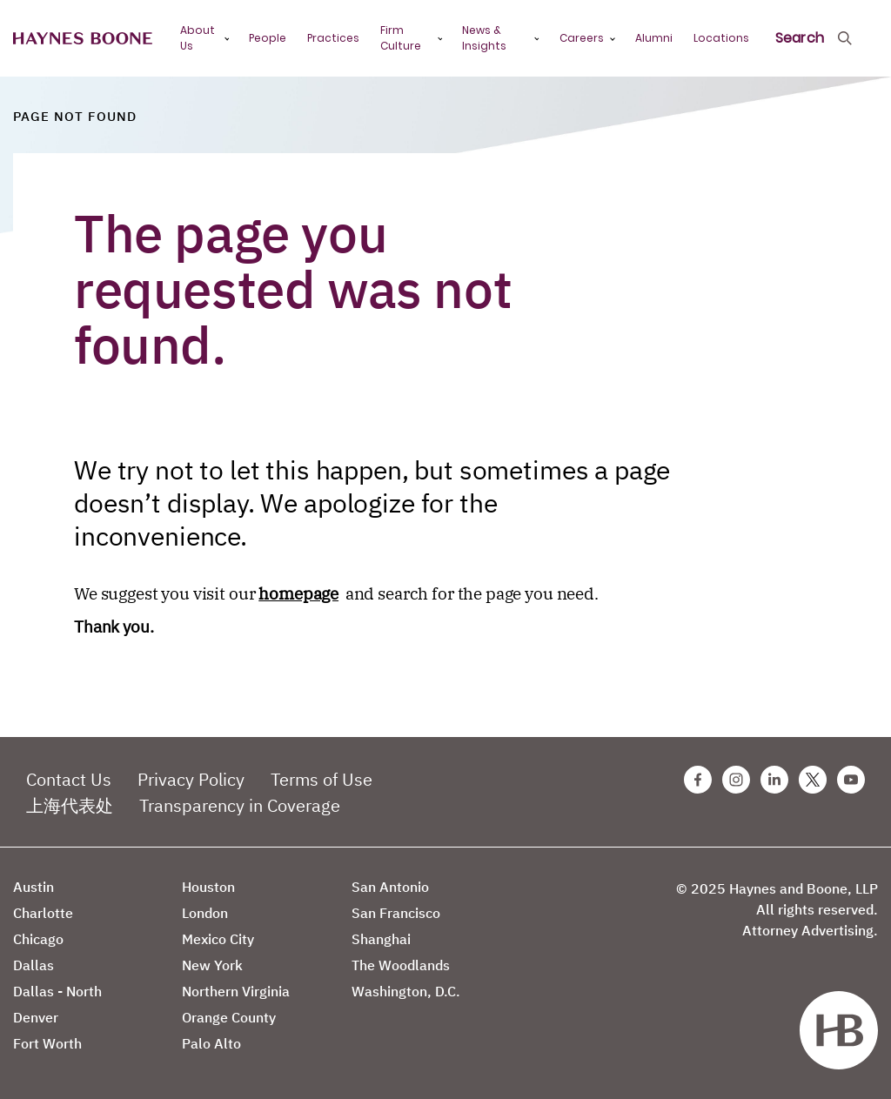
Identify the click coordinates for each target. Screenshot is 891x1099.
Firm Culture (400, 38)
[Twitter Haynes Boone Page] (813, 780)
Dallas (33, 965)
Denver (35, 1017)
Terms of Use (321, 779)
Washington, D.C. (406, 991)
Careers (581, 37)
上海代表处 (69, 805)
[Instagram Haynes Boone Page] (736, 780)
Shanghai (381, 939)
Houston (208, 886)
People (267, 37)
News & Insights (484, 38)
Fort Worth (47, 1043)
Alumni (654, 37)
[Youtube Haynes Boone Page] (851, 780)
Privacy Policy (191, 779)
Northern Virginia (236, 991)
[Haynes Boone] (82, 39)
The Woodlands (401, 965)
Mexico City (218, 939)
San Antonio (390, 886)
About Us (197, 38)
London (205, 912)
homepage (298, 593)
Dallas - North (57, 991)
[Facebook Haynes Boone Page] (698, 780)
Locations (721, 37)
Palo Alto (211, 1043)
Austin (33, 886)
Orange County (229, 1017)
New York (212, 965)
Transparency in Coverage (239, 805)
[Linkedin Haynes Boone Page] (774, 780)
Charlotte (43, 912)
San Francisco (396, 912)
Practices (333, 37)
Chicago (38, 939)
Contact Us (68, 779)
